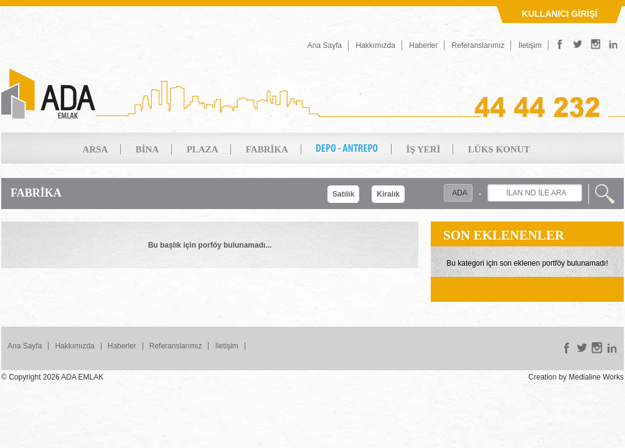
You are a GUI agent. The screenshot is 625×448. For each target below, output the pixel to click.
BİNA (147, 149)
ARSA (95, 149)
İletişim (530, 45)
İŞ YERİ (423, 149)
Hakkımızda (375, 45)
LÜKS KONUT (499, 149)
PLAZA (203, 149)
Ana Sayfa (325, 45)
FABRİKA (267, 149)
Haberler (423, 45)
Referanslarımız (478, 45)
